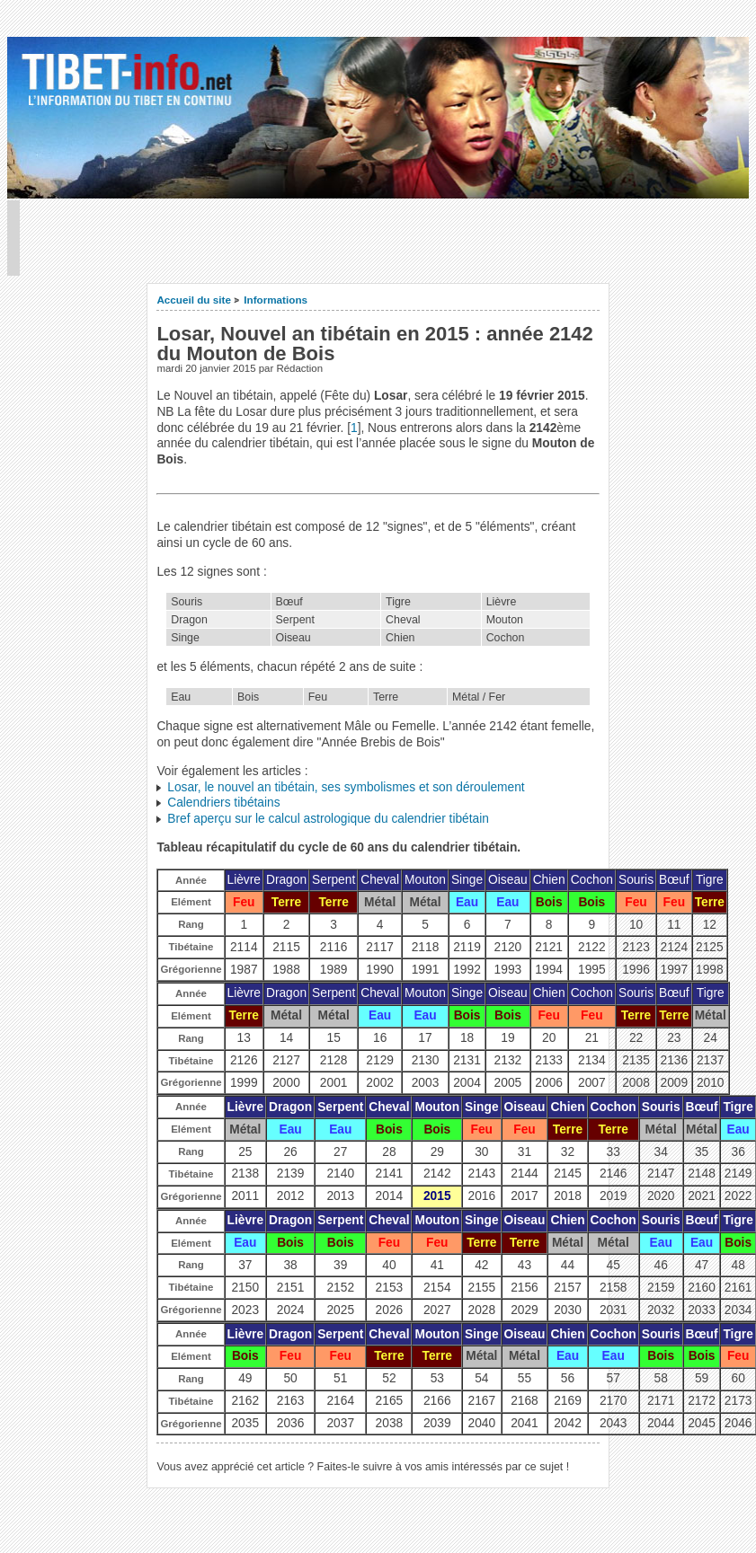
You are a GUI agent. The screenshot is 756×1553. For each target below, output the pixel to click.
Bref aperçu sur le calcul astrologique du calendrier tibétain (328, 818)
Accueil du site (193, 299)
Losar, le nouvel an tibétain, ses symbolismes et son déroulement (345, 787)
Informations (275, 299)
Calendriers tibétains (223, 802)
